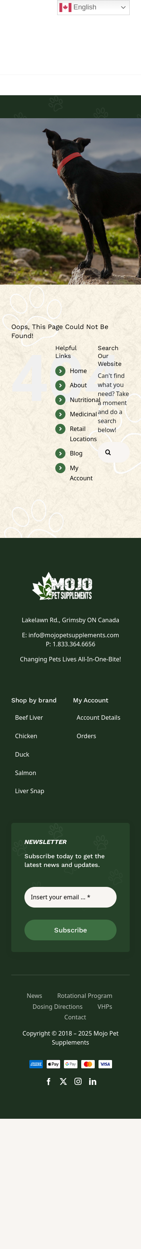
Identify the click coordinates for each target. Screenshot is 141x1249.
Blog (76, 453)
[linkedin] (92, 1081)
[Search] (108, 452)
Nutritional (85, 400)
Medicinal (83, 414)
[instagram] (78, 1081)
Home (78, 371)
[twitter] (63, 1081)
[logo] (70, 575)
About (78, 385)
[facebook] (48, 1081)
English (77, 8)
